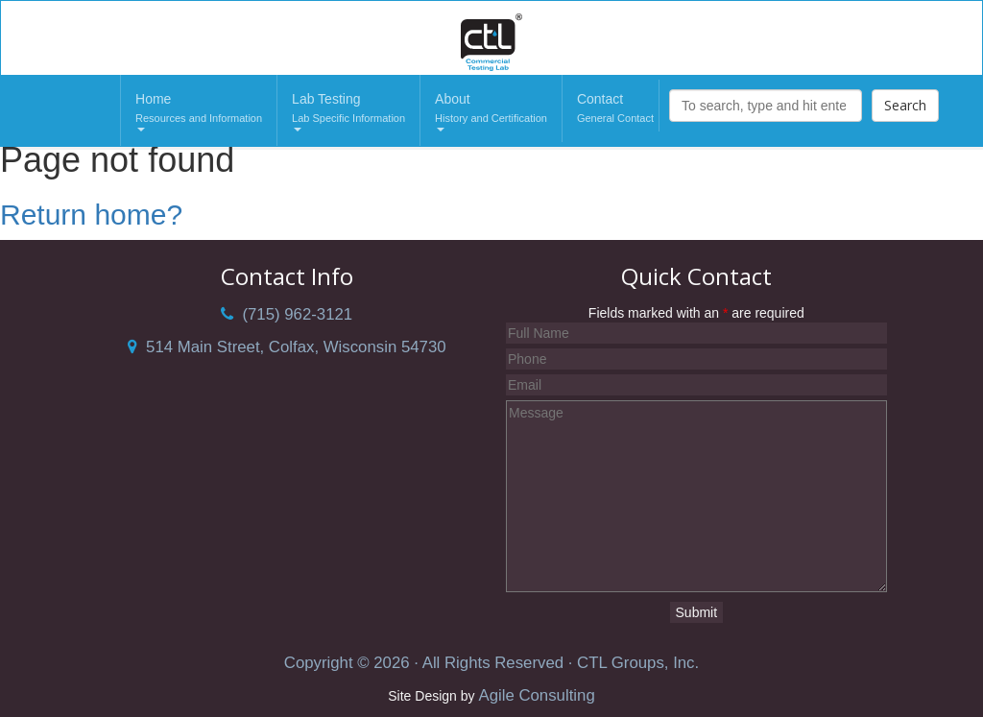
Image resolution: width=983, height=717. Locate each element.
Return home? (91, 214)
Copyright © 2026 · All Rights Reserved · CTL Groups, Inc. (491, 663)
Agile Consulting (536, 695)
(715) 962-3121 (286, 314)
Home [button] (198, 111)
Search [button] (905, 105)
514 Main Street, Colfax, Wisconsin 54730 (287, 347)
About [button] (491, 111)
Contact (615, 109)
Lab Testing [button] (348, 111)
